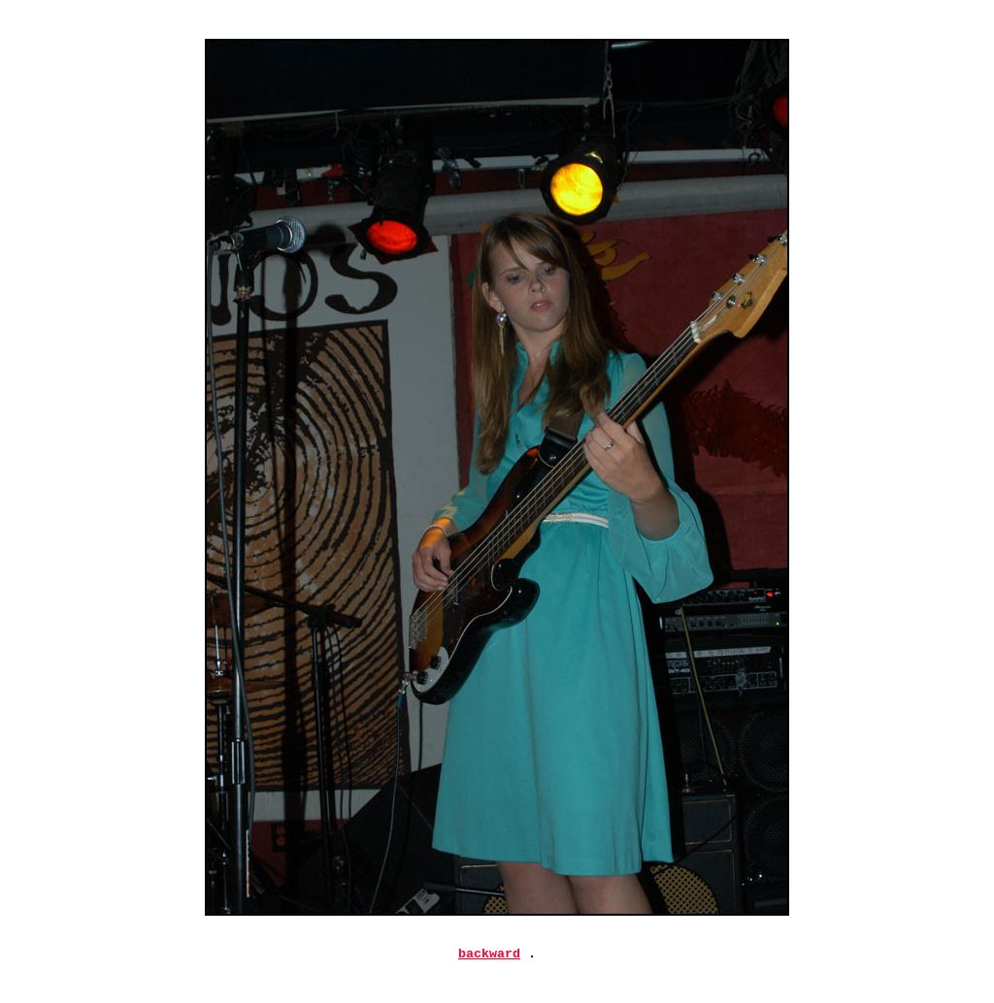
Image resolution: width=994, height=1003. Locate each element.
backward (489, 955)
